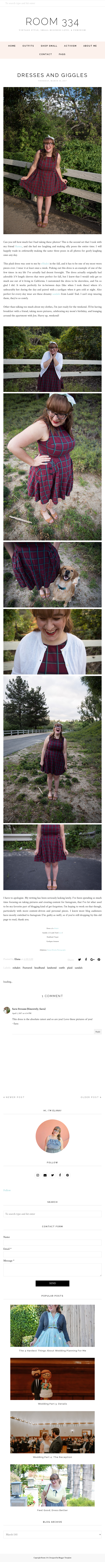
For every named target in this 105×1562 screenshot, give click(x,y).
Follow (7, 1190)
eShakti (45, 263)
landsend (52, 968)
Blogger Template (65, 1558)
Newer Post (15, 1097)
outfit (62, 968)
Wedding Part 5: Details (52, 1404)
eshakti (16, 968)
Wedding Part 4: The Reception (52, 1457)
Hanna (18, 246)
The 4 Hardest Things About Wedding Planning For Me (52, 1350)
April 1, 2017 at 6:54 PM (21, 1013)
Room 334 (52, 21)
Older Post (90, 1097)
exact (60, 933)
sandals (56, 294)
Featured (27, 968)
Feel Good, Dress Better (52, 1510)
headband (39, 968)
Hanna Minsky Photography (56, 950)
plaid (69, 968)
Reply (98, 1031)
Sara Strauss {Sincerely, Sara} (29, 1009)
